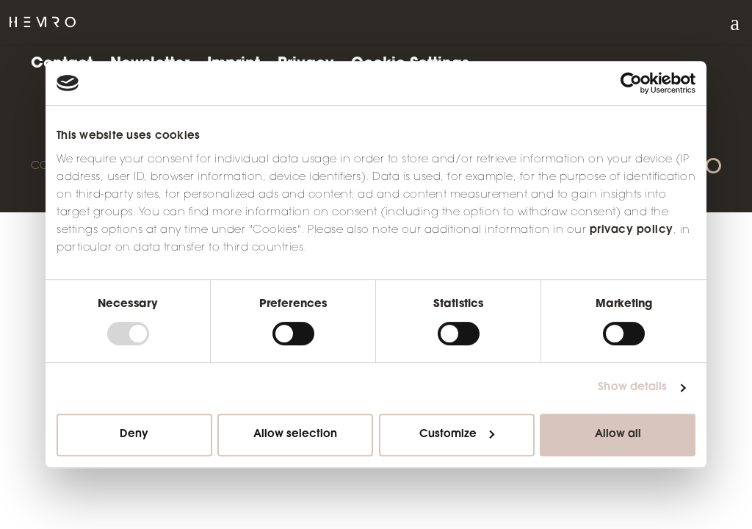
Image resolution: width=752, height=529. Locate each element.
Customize (456, 434)
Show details (632, 387)
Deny (134, 434)
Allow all (618, 434)
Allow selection (295, 434)
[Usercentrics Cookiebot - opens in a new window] (631, 83)
